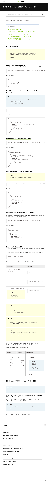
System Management (7, 444)
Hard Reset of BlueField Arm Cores (18, 33)
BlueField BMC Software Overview (10, 434)
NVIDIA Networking (23, 19)
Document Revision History (8, 463)
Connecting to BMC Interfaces (9, 437)
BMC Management (7, 441)
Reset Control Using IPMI (14, 38)
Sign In (43, 1)
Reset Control (26, 20)
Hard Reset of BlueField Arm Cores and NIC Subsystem (23, 31)
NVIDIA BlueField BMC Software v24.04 (14, 20)
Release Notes (6, 431)
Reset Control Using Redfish (15, 29)
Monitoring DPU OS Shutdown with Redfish (22, 36)
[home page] (20, 1)
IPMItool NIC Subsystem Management (20, 323)
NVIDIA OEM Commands (8, 453)
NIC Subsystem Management (9, 457)
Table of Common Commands (9, 460)
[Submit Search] (42, 14)
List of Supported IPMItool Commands (11, 450)
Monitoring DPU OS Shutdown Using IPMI (20, 40)
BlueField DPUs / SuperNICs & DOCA (36, 19)
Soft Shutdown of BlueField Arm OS (18, 34)
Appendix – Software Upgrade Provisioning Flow (13, 447)
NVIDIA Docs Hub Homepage (12, 19)
